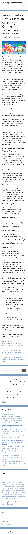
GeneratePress (16, 532)
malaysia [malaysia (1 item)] (17, 486)
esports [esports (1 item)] (3, 484)
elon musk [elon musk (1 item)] (22, 482)
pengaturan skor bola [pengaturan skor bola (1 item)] (20, 490)
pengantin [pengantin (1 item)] (13, 490)
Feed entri (5, 519)
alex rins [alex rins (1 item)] (7, 477)
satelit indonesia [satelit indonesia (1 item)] (16, 494)
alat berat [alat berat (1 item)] (4, 477)
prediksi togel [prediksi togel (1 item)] (7, 494)
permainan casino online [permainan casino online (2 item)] (10, 492)
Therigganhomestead (12, 2)
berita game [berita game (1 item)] (10, 479)
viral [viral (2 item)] (8, 504)
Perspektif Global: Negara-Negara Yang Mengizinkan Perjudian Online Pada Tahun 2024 (14, 431)
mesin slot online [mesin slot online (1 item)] (18, 488)
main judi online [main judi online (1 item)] (12, 486)
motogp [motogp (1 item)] (22, 488)
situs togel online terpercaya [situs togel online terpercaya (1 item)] (19, 496)
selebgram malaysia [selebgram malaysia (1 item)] (6, 496)
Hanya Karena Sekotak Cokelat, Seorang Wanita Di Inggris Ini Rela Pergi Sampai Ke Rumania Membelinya (13, 416)
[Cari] (24, 370)
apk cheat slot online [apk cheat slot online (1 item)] (19, 477)
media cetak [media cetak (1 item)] (12, 488)
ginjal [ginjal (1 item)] (6, 484)
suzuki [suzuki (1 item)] (16, 498)
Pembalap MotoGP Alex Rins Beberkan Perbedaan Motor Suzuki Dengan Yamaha (12, 352)
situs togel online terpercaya (10, 61)
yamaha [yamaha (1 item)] (11, 504)
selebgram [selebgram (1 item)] (21, 494)
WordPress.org (6, 524)
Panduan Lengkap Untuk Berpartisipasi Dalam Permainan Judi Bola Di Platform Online (14, 463)
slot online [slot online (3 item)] (10, 498)
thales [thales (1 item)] (3, 501)
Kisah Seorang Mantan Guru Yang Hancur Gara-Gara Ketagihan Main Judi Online (13, 359)
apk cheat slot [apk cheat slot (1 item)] (12, 477)
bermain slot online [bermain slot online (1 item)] (20, 479)
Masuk (4, 516)
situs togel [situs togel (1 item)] (12, 496)
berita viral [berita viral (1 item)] (15, 479)
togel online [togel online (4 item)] (11, 501)
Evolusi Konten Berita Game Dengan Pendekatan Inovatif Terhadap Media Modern (13, 442)
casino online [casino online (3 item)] (8, 482)
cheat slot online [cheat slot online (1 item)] (17, 482)
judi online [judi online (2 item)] (11, 484)
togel (6, 162)
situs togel (7, 343)
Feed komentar (6, 521)
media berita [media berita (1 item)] (21, 486)
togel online (12, 346)
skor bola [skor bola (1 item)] (4, 498)
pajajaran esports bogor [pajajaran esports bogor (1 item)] (6, 490)
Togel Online (8, 341)
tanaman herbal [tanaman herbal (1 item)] (21, 498)
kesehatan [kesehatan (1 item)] (17, 484)
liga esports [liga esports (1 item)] (7, 486)
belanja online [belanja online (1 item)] (5, 479)
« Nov (4, 402)
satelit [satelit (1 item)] (11, 494)
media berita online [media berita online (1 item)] (5, 488)
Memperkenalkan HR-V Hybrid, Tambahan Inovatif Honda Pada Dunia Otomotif (13, 457)
